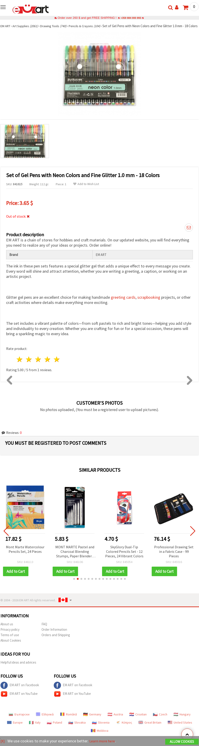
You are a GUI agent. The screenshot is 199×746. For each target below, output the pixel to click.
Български (19, 718)
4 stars (47, 363)
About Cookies (10, 645)
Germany (92, 719)
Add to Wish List (86, 188)
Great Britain (149, 726)
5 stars (56, 363)
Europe (15, 726)
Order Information (54, 634)
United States (180, 726)
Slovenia (100, 727)
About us (6, 628)
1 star (19, 363)
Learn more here (104, 741)
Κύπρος (124, 726)
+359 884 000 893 (131, 17)
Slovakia (77, 727)
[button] (74, 583)
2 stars (29, 363)
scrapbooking (148, 301)
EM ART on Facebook (19, 689)
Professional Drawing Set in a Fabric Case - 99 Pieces (174, 556)
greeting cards (123, 301)
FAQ (44, 628)
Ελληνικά (45, 718)
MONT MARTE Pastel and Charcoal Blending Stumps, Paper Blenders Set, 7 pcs (74, 556)
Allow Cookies (182, 742)
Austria (115, 719)
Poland (54, 727)
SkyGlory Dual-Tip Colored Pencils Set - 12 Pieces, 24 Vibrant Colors (124, 556)
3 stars (38, 363)
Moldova (99, 735)
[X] (2, 741)
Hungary (182, 719)
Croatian (138, 719)
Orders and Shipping (55, 639)
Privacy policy (9, 634)
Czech (160, 719)
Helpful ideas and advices (18, 666)
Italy (35, 727)
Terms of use (9, 639)
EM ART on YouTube (19, 698)
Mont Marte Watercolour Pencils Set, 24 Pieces (25, 553)
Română (68, 718)
